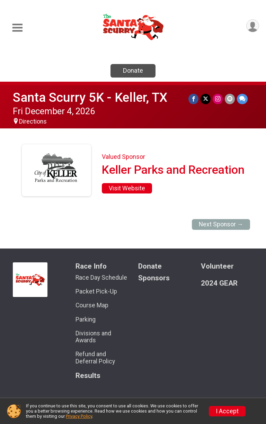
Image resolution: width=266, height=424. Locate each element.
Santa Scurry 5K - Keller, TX (90, 97)
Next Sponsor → (221, 224)
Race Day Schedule (101, 277)
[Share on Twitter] (206, 99)
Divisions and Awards (93, 337)
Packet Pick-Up (96, 291)
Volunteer (217, 266)
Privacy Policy (79, 416)
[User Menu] (252, 25)
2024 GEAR (219, 283)
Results (88, 376)
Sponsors (154, 278)
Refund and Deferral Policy (95, 357)
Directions (33, 121)
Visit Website (127, 188)
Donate (133, 70)
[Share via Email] (230, 99)
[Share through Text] (242, 99)
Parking (86, 319)
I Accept (227, 411)
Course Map (92, 305)
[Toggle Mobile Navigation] (17, 28)
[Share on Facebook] (193, 99)
